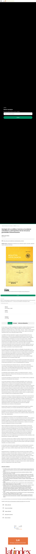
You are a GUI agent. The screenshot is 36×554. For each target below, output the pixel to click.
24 (24, 499)
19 (19, 499)
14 (13, 499)
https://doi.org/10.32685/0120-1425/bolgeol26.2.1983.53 (13, 240)
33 (34, 499)
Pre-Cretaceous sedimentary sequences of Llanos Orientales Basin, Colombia (18, 495)
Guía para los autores (9, 514)
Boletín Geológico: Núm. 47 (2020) (25, 488)
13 (12, 499)
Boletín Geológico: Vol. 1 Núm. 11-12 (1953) (26, 475)
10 (9, 499)
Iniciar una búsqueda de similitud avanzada (15, 501)
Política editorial (8, 504)
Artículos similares (6, 466)
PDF (18, 295)
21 (21, 499)
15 (14, 499)
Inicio (3, 225)
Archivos (6, 225)
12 (11, 499)
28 (28, 499)
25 (25, 499)
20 (20, 499)
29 (29, 499)
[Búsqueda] (18, 113)
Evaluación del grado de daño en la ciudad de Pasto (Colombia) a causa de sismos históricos (18, 469)
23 (23, 499)
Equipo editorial (8, 511)
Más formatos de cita (4, 303)
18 (18, 499)
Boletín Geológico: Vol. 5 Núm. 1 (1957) (15, 493)
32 (33, 499)
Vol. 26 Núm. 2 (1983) (12, 225)
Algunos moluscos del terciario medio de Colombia (20, 472)
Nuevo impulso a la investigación (18, 480)
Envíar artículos (7, 517)
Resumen (10, 323)
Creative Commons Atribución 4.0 (24, 291)
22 (22, 499)
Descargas (15, 323)
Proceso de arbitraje (8, 508)
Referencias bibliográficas (23, 323)
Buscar (17, 117)
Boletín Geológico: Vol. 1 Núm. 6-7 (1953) (13, 483)
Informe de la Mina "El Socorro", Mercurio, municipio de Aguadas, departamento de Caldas (18, 490)
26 (26, 499)
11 (10, 499)
